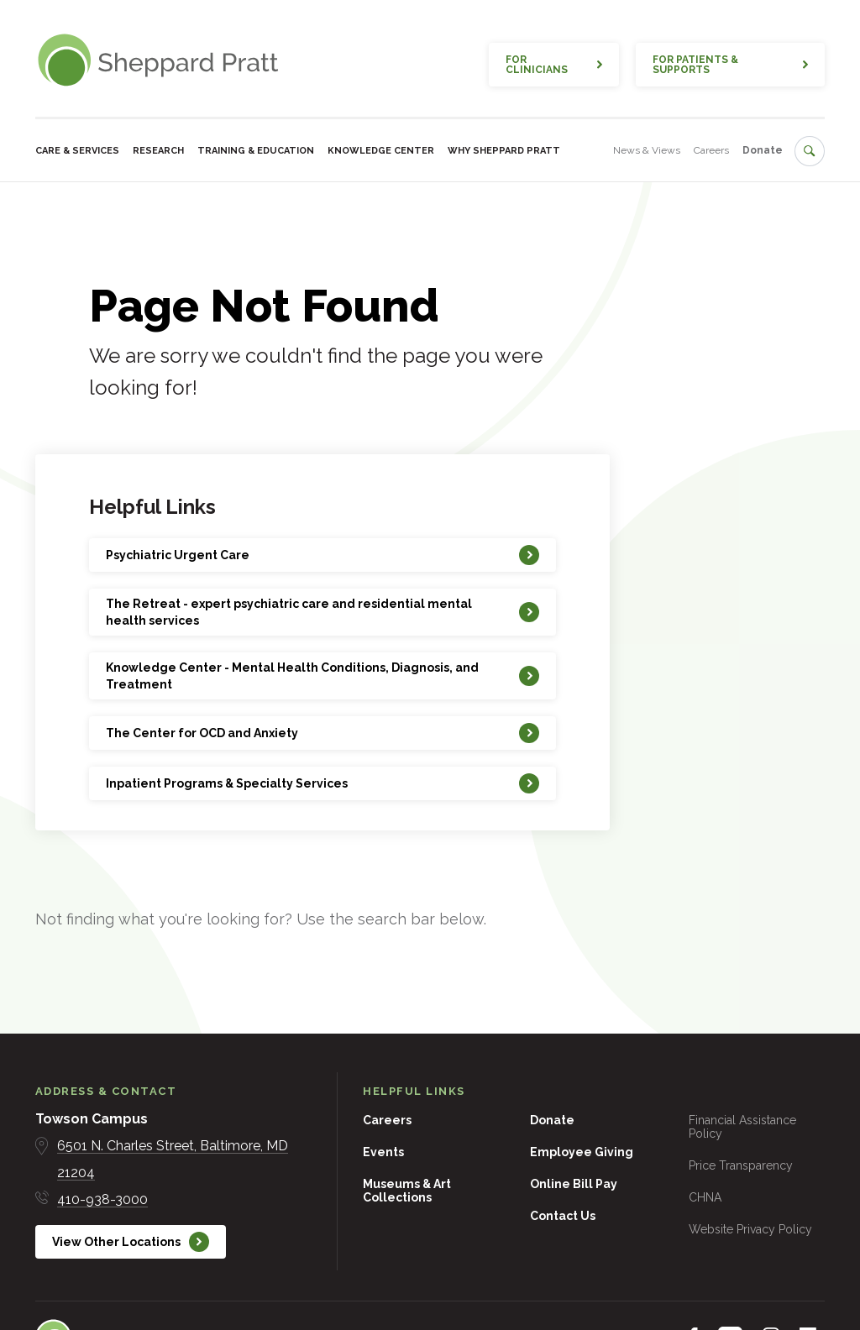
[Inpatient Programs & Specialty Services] (322, 783)
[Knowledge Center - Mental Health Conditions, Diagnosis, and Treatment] (322, 675)
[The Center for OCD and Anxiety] (322, 733)
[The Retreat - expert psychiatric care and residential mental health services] (322, 612)
